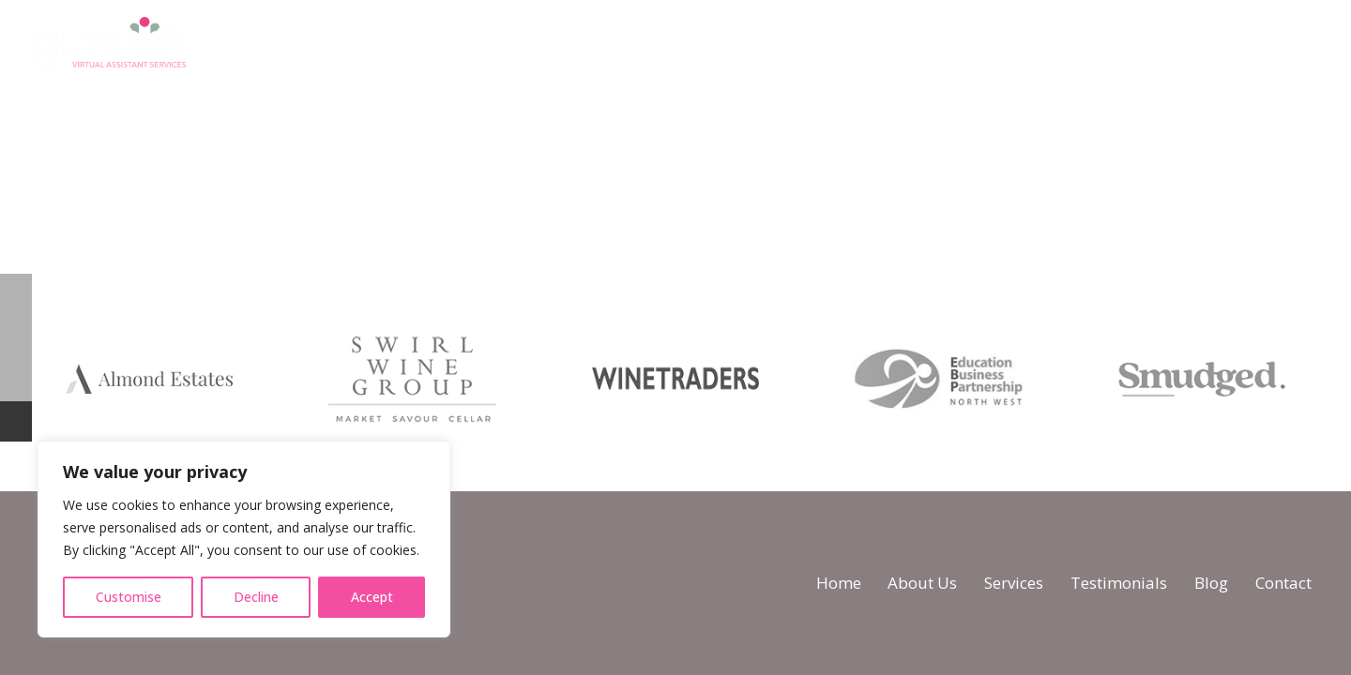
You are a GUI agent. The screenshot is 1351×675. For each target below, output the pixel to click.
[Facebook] (1142, 46)
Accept (372, 597)
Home (838, 582)
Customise (128, 597)
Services (1013, 582)
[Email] (1316, 46)
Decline (256, 597)
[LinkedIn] (1273, 46)
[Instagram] (1229, 47)
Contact (1283, 582)
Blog (1211, 582)
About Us (922, 582)
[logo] (110, 47)
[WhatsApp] (1186, 46)
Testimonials (1118, 582)
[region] (244, 539)
